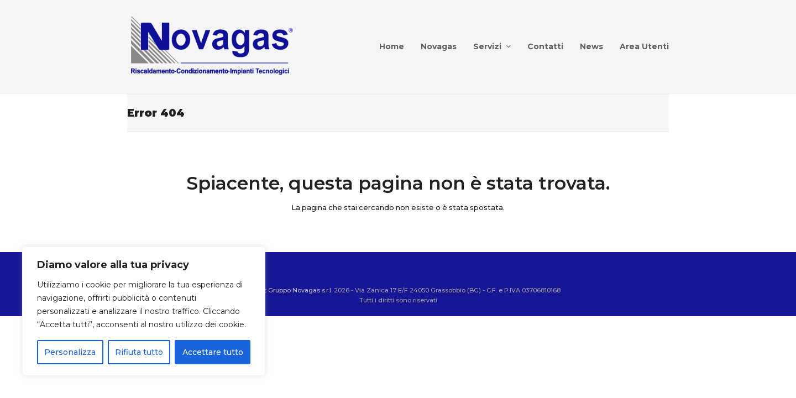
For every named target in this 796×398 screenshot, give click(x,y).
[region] (143, 311)
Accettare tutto (212, 352)
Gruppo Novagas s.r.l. (300, 290)
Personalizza (70, 352)
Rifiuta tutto (139, 352)
